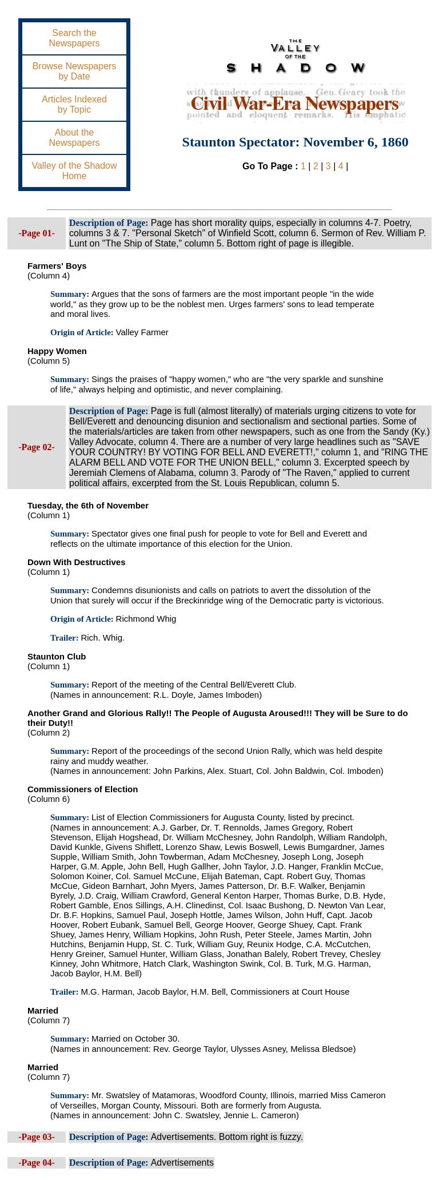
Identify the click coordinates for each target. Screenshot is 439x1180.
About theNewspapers (74, 138)
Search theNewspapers (74, 38)
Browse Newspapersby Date (75, 71)
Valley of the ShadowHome (74, 171)
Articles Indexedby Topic (74, 104)
